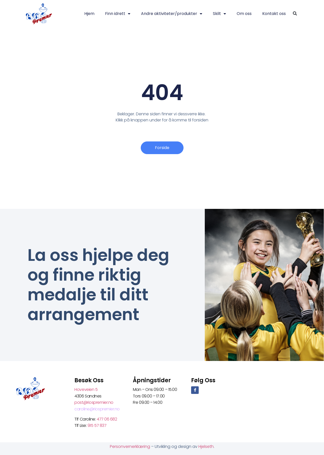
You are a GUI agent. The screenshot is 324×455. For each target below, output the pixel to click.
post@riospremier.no (93, 402)
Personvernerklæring (130, 446)
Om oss (244, 13)
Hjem (89, 13)
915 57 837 (97, 425)
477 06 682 (107, 419)
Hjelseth (206, 446)
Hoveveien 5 (85, 389)
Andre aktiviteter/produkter (171, 13)
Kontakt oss (274, 13)
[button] (295, 14)
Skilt (219, 13)
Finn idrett (117, 13)
